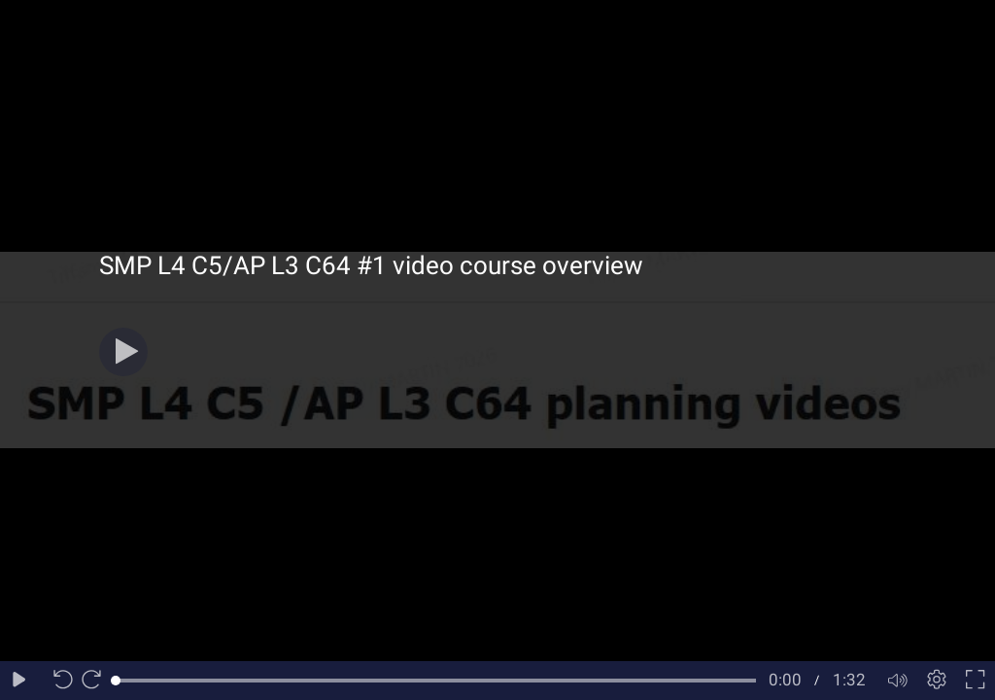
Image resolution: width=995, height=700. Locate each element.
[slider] (436, 680)
